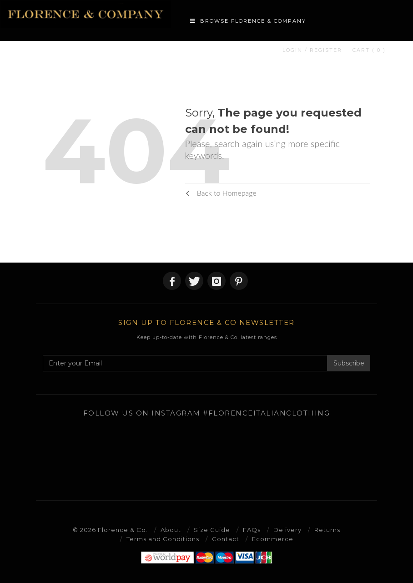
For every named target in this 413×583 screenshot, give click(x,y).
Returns (327, 529)
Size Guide (212, 529)
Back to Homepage (221, 192)
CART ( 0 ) (369, 50)
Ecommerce (272, 538)
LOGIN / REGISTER (312, 50)
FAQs (252, 529)
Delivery (287, 529)
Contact (225, 538)
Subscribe (348, 363)
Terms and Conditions (162, 538)
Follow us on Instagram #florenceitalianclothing (206, 413)
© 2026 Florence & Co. (110, 529)
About (171, 529)
